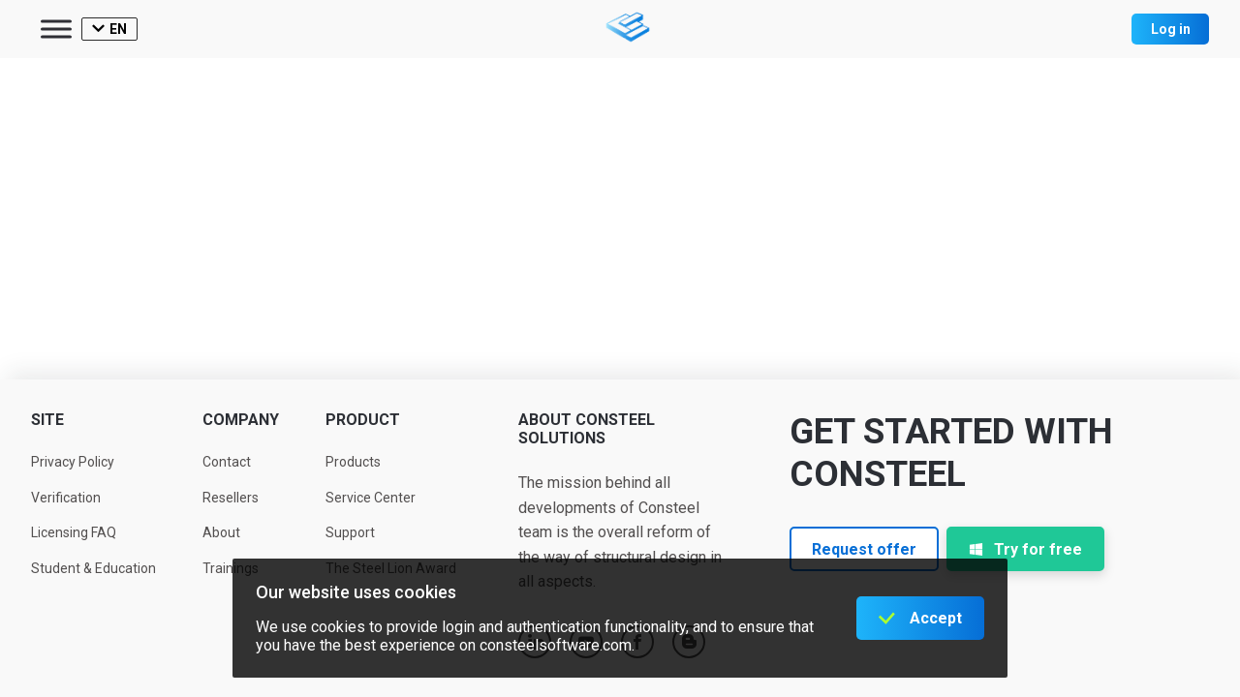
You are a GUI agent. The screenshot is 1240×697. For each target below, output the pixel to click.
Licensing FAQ (73, 532)
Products (353, 462)
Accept (936, 618)
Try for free (1025, 549)
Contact (226, 462)
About (221, 532)
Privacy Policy (72, 462)
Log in (1171, 29)
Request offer (864, 549)
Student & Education (93, 568)
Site (47, 419)
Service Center (371, 497)
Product (363, 419)
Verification (66, 497)
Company (240, 419)
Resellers (230, 497)
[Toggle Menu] (56, 28)
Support (350, 532)
